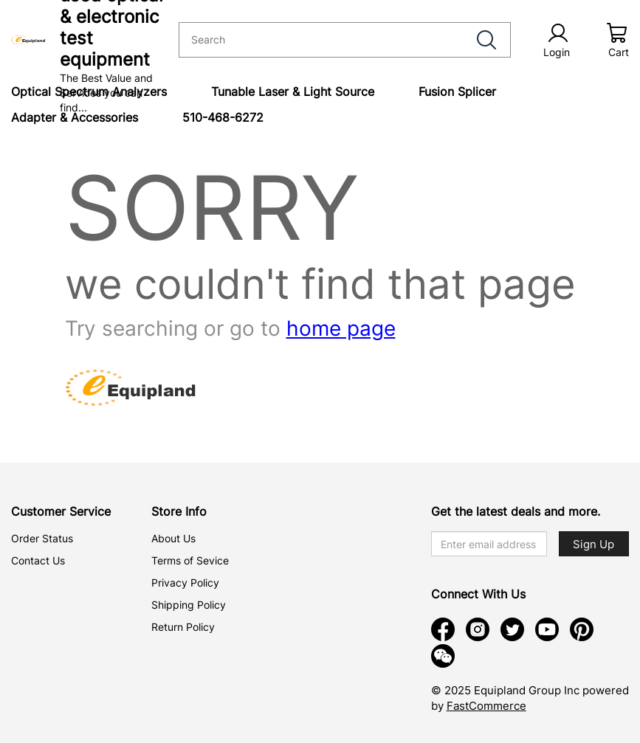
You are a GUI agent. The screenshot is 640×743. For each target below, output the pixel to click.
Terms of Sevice (190, 560)
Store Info (179, 511)
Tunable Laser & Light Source (292, 91)
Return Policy (183, 627)
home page (341, 328)
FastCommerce (486, 706)
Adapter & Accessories (74, 117)
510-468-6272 (223, 117)
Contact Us (38, 560)
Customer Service (61, 511)
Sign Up (593, 544)
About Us (173, 538)
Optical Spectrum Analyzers (89, 91)
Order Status (42, 538)
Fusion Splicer (457, 91)
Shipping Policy (188, 604)
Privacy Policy (185, 582)
